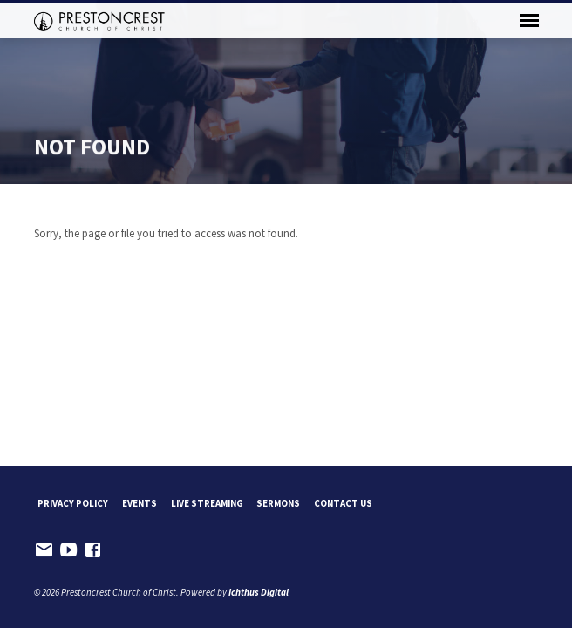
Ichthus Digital (258, 592)
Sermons (278, 503)
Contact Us (343, 503)
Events (139, 503)
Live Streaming (207, 503)
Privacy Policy (72, 503)
